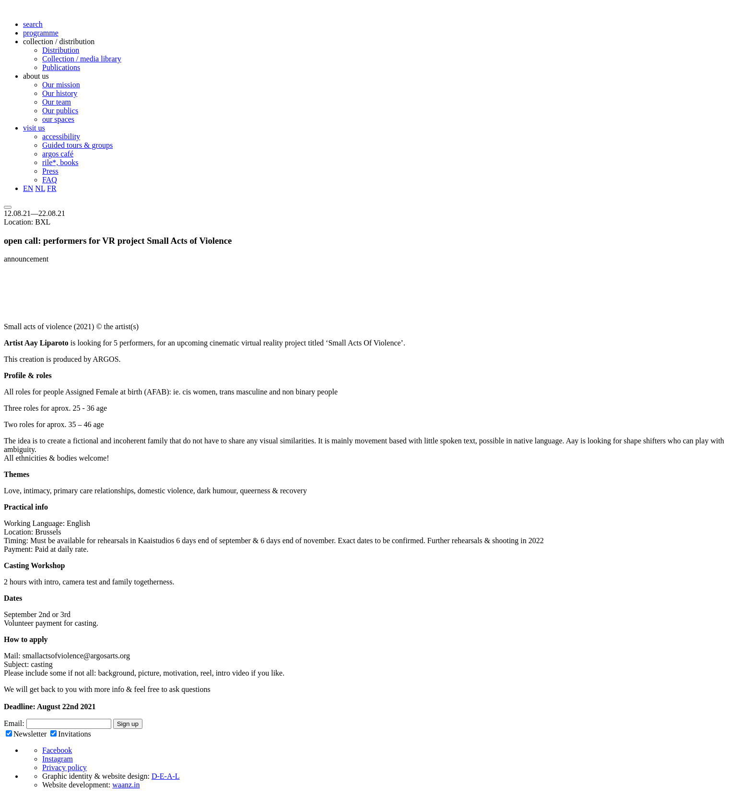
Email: (15, 723)
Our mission (61, 85)
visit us (34, 128)
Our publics (60, 111)
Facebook (57, 750)
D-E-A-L (166, 776)
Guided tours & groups (77, 145)
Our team (56, 102)
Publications (61, 67)
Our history (59, 93)
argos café (57, 154)
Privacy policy (64, 767)
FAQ (49, 180)
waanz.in (126, 785)
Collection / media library (81, 59)
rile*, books (60, 162)
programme (41, 33)
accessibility (61, 136)
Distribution (60, 50)
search (33, 24)
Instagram (57, 759)
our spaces (58, 119)
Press (50, 171)
